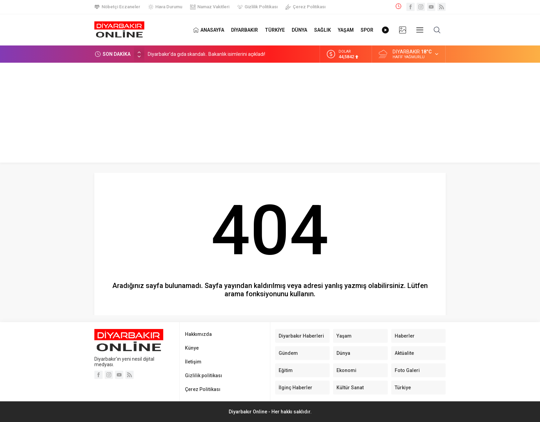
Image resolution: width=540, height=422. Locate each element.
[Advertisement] (270, 114)
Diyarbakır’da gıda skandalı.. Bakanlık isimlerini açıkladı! (206, 54)
